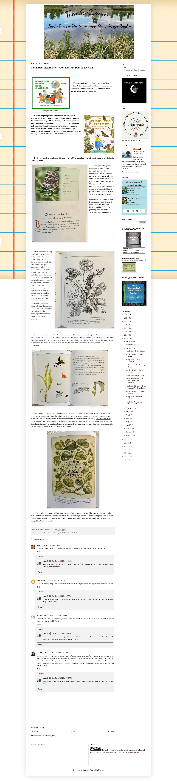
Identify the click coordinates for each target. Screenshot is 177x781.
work (106, 750)
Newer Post (35, 731)
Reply (39, 552)
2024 (126, 319)
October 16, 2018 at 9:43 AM (62, 678)
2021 (126, 329)
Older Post (110, 731)
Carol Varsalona (42, 653)
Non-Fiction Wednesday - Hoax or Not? (134, 404)
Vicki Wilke (41, 580)
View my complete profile (130, 172)
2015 (126, 447)
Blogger (101, 770)
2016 (126, 444)
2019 (126, 336)
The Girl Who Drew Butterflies (69, 533)
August (128, 413)
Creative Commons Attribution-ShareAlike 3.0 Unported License (117, 752)
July (127, 416)
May (128, 423)
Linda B (46, 561)
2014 (126, 451)
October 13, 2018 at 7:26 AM (59, 653)
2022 (126, 326)
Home (73, 731)
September (130, 409)
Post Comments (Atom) (48, 736)
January (129, 436)
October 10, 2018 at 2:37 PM (61, 596)
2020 (126, 333)
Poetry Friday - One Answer (135, 376)
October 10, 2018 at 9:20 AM (53, 545)
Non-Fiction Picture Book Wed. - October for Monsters (134, 382)
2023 (126, 322)
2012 (126, 458)
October (129, 349)
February (129, 433)
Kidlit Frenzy (95, 86)
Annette (39, 545)
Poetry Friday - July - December (134, 70)
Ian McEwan (132, 202)
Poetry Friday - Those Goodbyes (133, 362)
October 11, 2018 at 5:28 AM (62, 633)
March (128, 429)
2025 (126, 316)
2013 (126, 454)
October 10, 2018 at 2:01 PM (55, 580)
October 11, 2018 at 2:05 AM (57, 615)
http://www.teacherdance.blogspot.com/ (124, 750)
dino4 (87, 770)
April (128, 426)
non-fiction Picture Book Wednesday (48, 533)
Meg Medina (132, 192)
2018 (126, 339)
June (128, 419)
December (129, 342)
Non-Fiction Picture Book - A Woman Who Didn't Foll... (136, 388)
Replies (41, 557)
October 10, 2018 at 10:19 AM (62, 561)
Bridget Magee (42, 615)
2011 (126, 461)
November (130, 346)
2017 (126, 440)
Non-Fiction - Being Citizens (135, 352)
